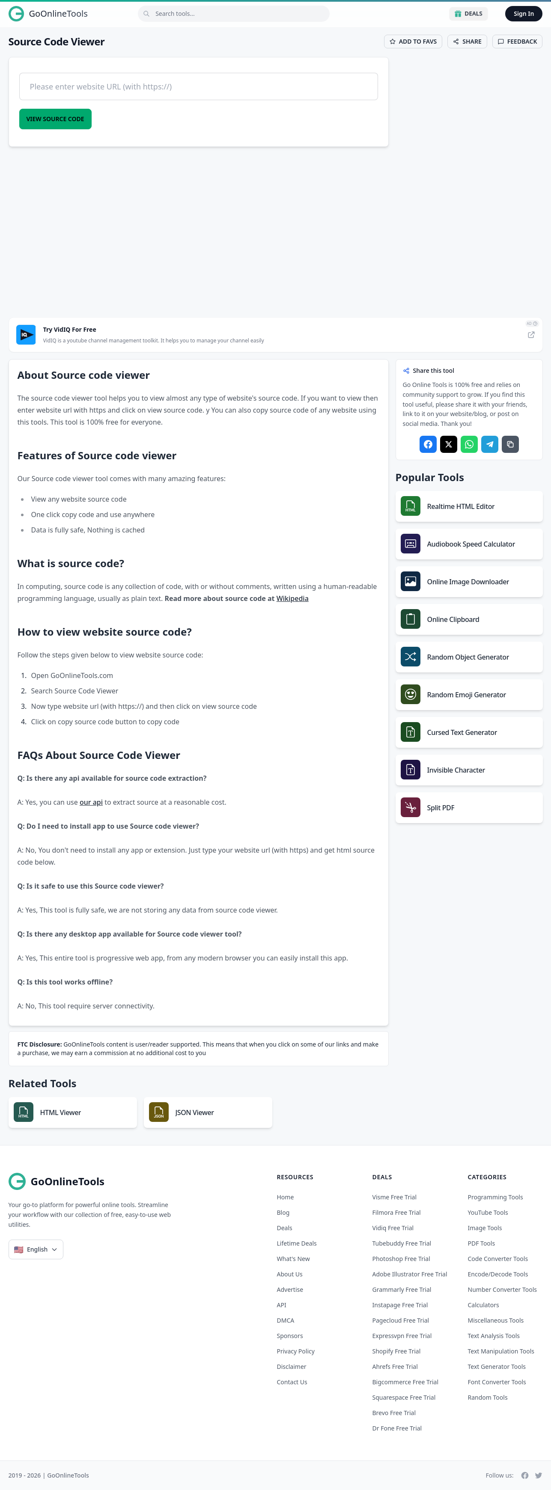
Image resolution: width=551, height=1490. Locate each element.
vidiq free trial (393, 1228)
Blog (283, 1212)
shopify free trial (396, 1351)
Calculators (483, 1305)
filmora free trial (396, 1212)
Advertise (290, 1289)
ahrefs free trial (395, 1366)
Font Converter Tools (497, 1382)
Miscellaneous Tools (496, 1320)
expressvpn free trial (402, 1336)
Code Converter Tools (498, 1259)
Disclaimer (292, 1366)
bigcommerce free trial (405, 1382)
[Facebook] (525, 1475)
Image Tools (485, 1228)
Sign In (524, 13)
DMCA (286, 1320)
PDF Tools (481, 1243)
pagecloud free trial (400, 1320)
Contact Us (292, 1382)
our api (91, 802)
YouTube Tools (488, 1212)
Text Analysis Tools (494, 1336)
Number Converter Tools (502, 1289)
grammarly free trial (402, 1289)
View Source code (55, 119)
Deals (468, 13)
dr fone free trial (397, 1428)
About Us (290, 1274)
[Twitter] (538, 1475)
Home (285, 1197)
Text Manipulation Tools (501, 1351)
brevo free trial (394, 1413)
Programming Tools (495, 1197)
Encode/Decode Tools (498, 1274)
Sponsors (290, 1336)
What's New (293, 1259)
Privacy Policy (296, 1351)
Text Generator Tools (497, 1366)
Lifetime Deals (297, 1243)
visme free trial (394, 1197)
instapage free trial (400, 1305)
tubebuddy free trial (402, 1243)
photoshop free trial (401, 1259)
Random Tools (488, 1397)
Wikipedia (293, 598)
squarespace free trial (404, 1397)
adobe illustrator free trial (409, 1274)
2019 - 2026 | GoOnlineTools (49, 1475)
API (281, 1305)
